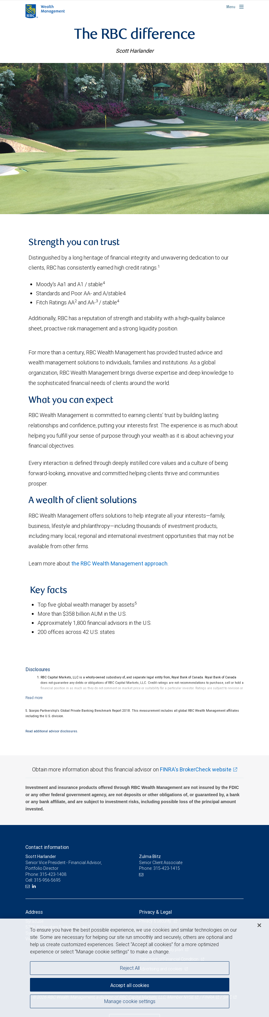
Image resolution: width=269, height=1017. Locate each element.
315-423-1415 (166, 868)
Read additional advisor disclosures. (51, 731)
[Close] (259, 925)
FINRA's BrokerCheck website (195, 769)
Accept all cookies (129, 985)
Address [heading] (34, 912)
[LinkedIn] (34, 886)
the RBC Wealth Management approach (119, 563)
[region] (134, 968)
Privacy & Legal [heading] (155, 912)
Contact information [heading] (47, 847)
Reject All (130, 968)
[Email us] (28, 886)
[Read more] (34, 697)
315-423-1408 (53, 874)
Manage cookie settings (129, 1001)
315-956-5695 (47, 880)
